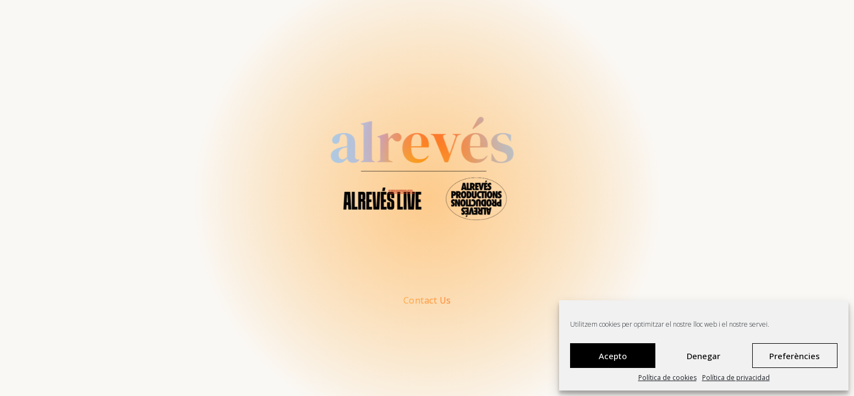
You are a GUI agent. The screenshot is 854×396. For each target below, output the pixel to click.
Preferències (794, 355)
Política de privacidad (736, 377)
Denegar (703, 355)
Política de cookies (667, 377)
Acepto (613, 355)
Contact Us (427, 300)
